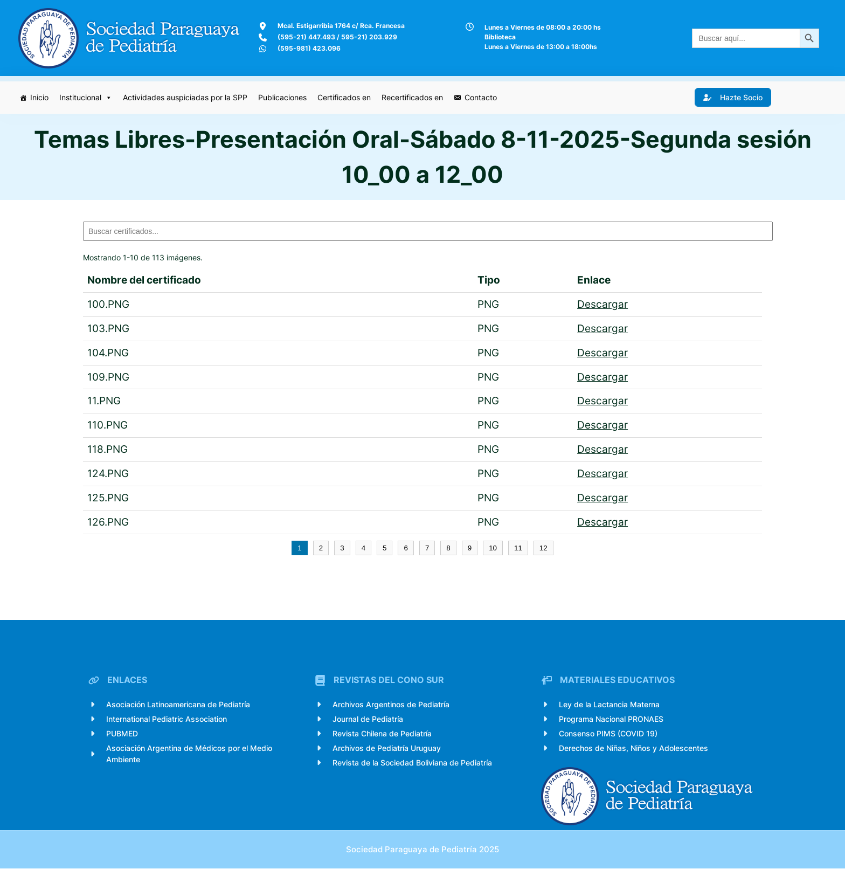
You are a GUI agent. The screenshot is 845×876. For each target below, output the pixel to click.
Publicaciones (283, 96)
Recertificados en (413, 96)
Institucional (86, 97)
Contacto (482, 96)
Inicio (40, 96)
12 (543, 549)
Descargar (602, 305)
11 (518, 549)
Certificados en (345, 96)
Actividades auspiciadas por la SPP (186, 96)
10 (493, 549)
